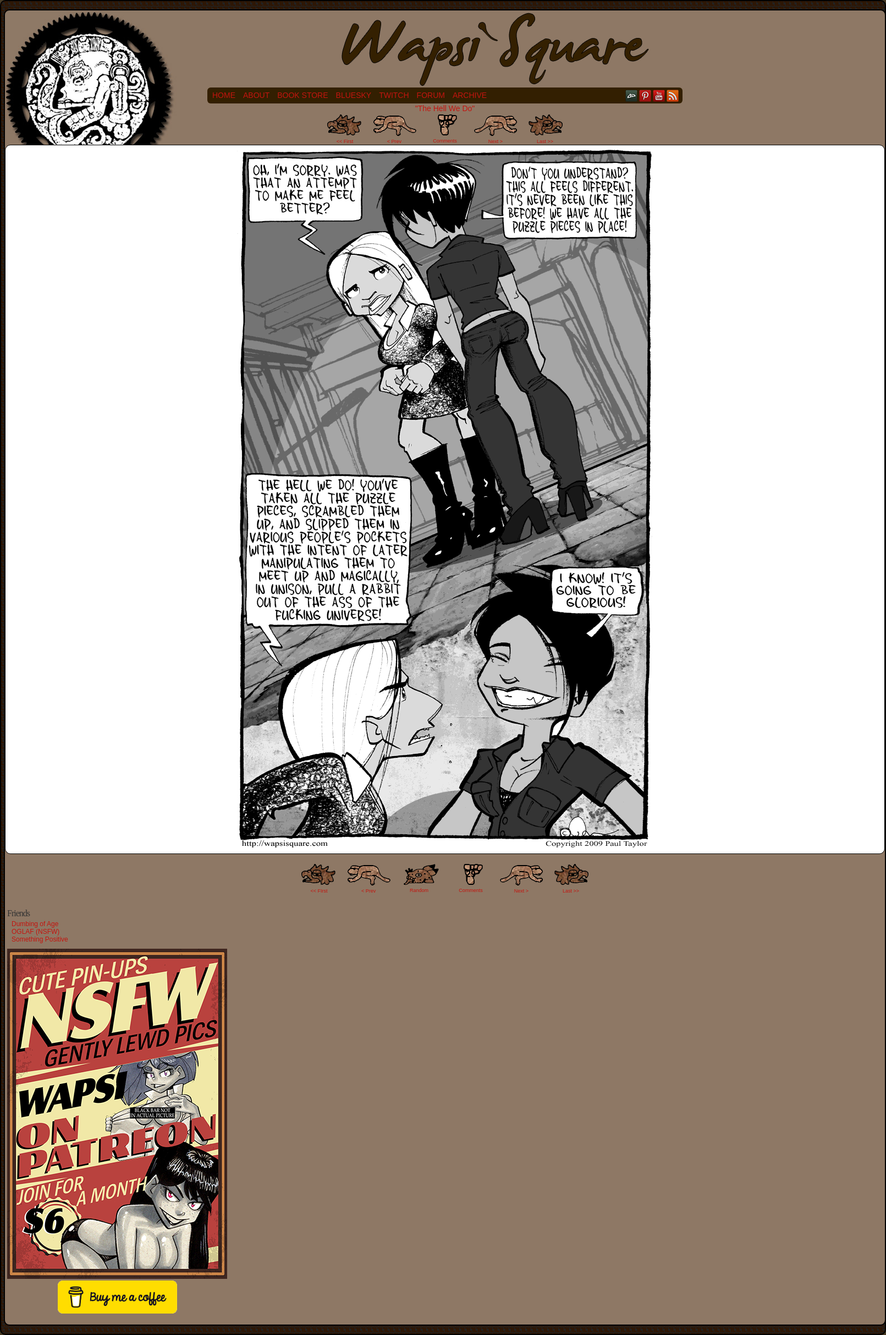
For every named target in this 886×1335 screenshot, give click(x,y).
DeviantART (632, 95)
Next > (495, 141)
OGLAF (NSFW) (35, 931)
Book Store (302, 95)
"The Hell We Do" (445, 108)
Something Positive (40, 939)
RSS (673, 95)
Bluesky (354, 95)
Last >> (545, 141)
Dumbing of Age (35, 924)
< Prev (394, 141)
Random (419, 890)
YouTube (659, 95)
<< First (345, 141)
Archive (470, 95)
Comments (445, 129)
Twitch (394, 95)
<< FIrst (319, 891)
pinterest (645, 95)
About (256, 95)
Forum (431, 95)
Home (223, 95)
